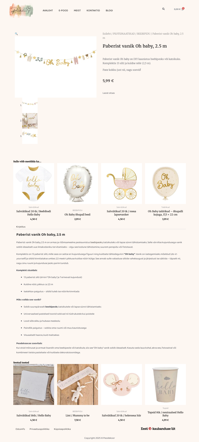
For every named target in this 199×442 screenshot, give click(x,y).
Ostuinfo (20, 429)
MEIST (77, 10)
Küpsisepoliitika (62, 429)
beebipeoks (96, 242)
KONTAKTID (93, 10)
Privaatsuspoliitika (39, 429)
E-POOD (63, 10)
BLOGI (109, 10)
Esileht (107, 33)
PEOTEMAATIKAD (124, 33)
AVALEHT (48, 10)
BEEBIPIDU (143, 33)
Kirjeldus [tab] (20, 227)
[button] (16, 34)
